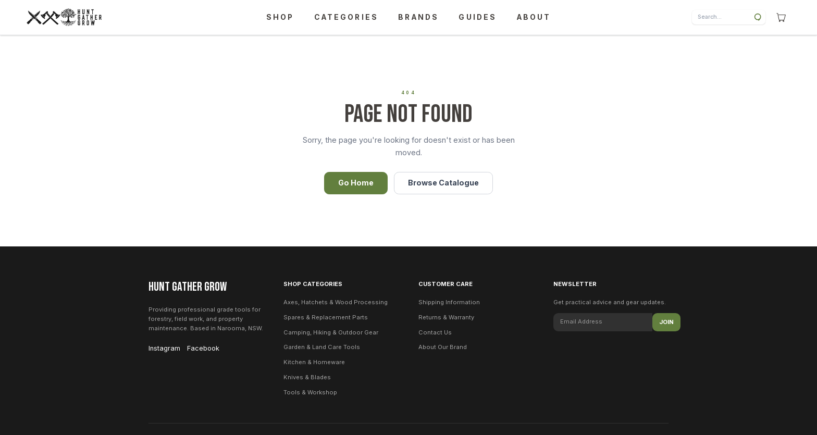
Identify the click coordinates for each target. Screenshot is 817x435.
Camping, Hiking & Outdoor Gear (330, 332)
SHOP (280, 17)
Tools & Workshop (310, 392)
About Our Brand (442, 347)
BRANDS (418, 17)
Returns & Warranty (446, 317)
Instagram (164, 348)
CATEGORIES (346, 17)
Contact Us (435, 332)
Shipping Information (449, 302)
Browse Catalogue (443, 182)
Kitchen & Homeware (314, 362)
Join (666, 322)
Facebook (203, 348)
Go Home (356, 182)
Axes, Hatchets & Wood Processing (335, 302)
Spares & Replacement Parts (325, 317)
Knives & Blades (307, 377)
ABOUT (534, 17)
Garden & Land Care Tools (321, 347)
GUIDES (478, 17)
